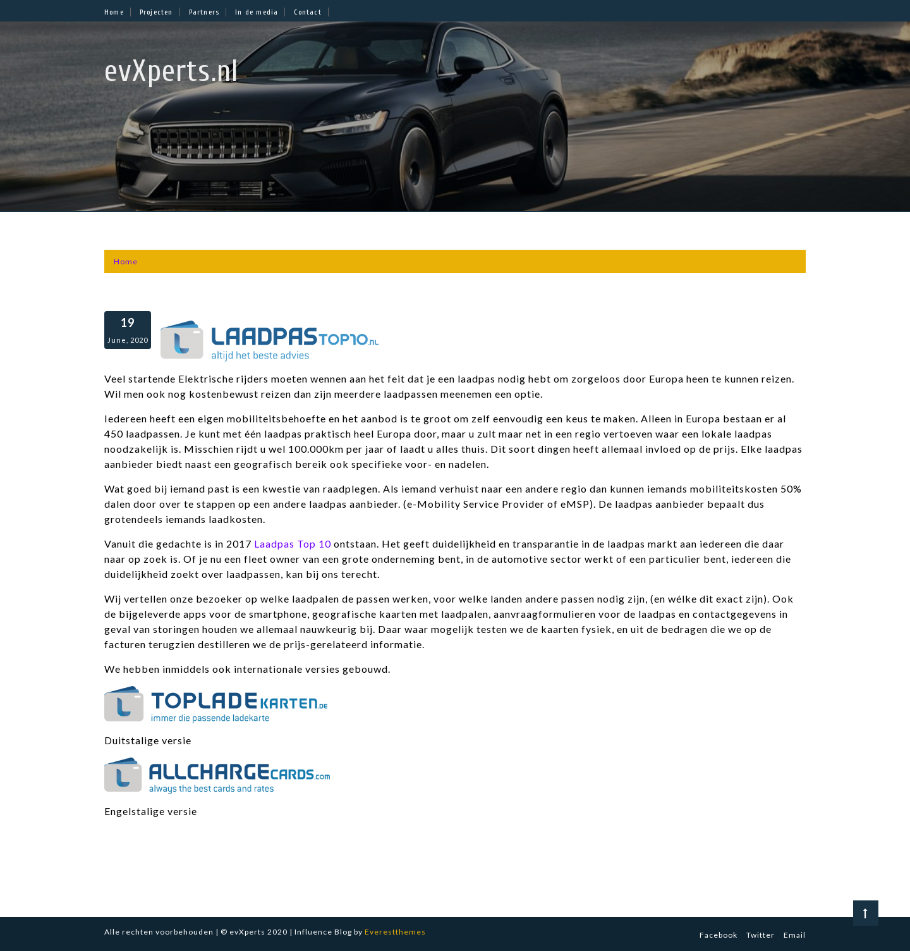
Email (795, 935)
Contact (307, 12)
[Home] (126, 261)
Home (114, 12)
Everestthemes (395, 931)
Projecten (156, 12)
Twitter (760, 935)
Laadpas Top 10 (292, 543)
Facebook (718, 935)
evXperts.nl (171, 71)
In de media (256, 12)
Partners (204, 12)
